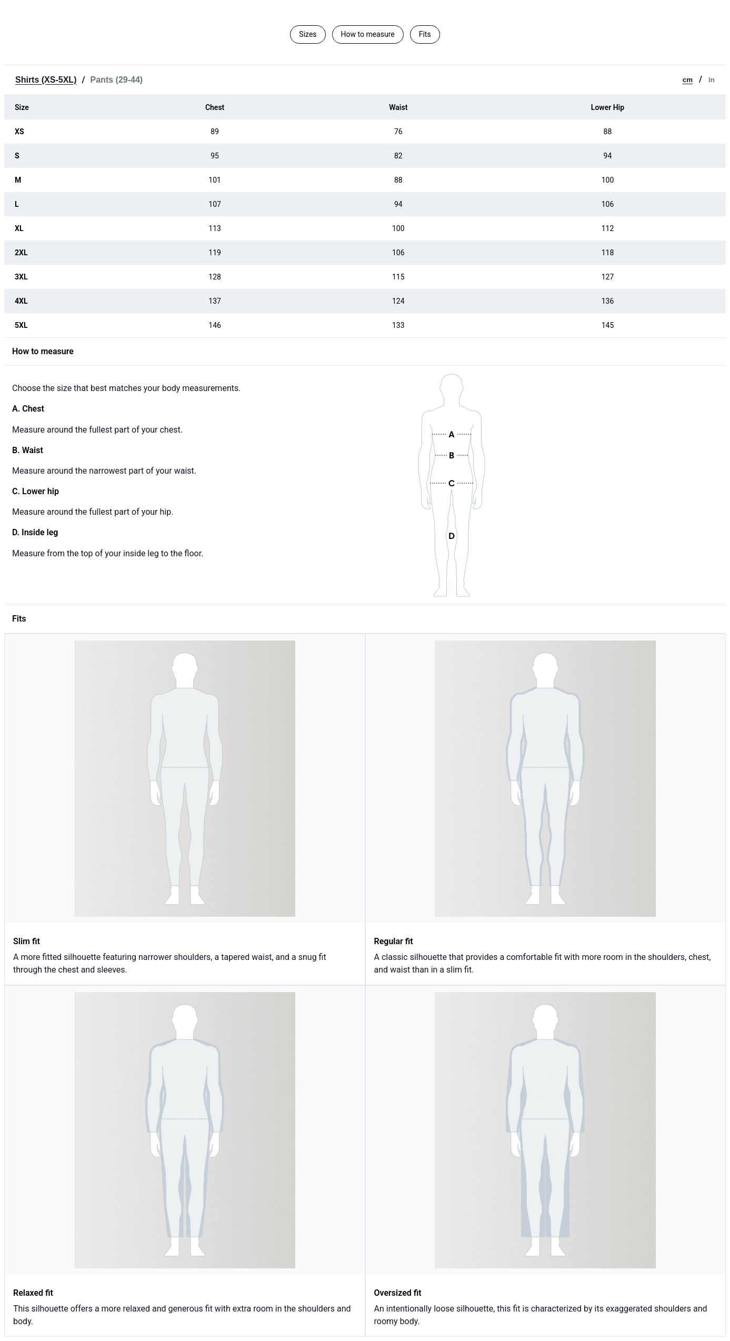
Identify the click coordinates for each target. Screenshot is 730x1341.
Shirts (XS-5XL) (45, 79)
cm (688, 80)
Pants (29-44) (117, 79)
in (711, 80)
